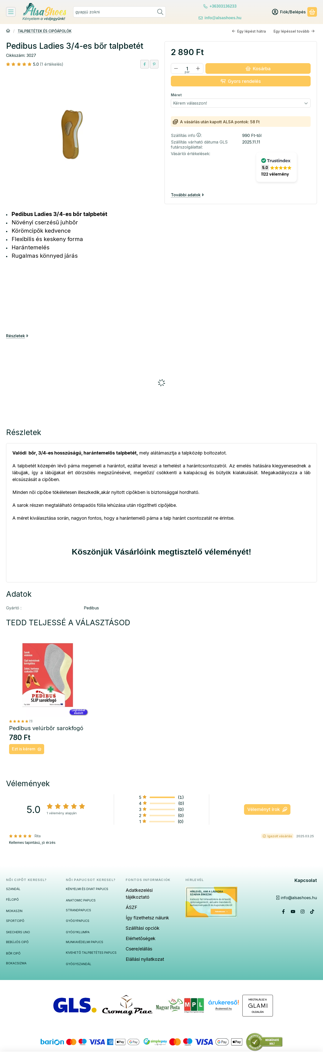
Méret (176, 94)
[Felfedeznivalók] (11, 12)
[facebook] (144, 64)
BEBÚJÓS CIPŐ (17, 942)
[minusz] (176, 68)
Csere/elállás (139, 948)
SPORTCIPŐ (15, 921)
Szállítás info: (186, 135)
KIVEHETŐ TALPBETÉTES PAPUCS (91, 952)
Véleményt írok (267, 809)
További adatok (187, 194)
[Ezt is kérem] (26, 749)
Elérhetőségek (140, 938)
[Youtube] (293, 911)
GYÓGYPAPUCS (77, 921)
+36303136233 (222, 6)
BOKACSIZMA (16, 963)
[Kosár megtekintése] (312, 12)
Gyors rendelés (241, 81)
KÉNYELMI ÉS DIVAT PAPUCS (87, 889)
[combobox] (119, 11)
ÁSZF (131, 907)
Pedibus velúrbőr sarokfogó (46, 728)
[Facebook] (283, 911)
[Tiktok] (312, 911)
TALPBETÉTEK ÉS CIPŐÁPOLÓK (44, 31)
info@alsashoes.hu (223, 18)
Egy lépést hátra (249, 31)
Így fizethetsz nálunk (147, 917)
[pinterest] (154, 64)
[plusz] (198, 68)
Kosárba (258, 68)
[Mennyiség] (187, 68)
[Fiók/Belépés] (288, 12)
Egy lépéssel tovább (294, 31)
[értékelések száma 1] (21, 721)
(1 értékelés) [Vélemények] (51, 64)
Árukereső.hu (223, 1008)
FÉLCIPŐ (12, 899)
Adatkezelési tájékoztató (139, 894)
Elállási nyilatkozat (145, 959)
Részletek (17, 335)
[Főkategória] (8, 31)
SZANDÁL (13, 889)
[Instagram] (302, 911)
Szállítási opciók (142, 928)
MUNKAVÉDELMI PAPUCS (84, 942)
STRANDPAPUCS (78, 910)
